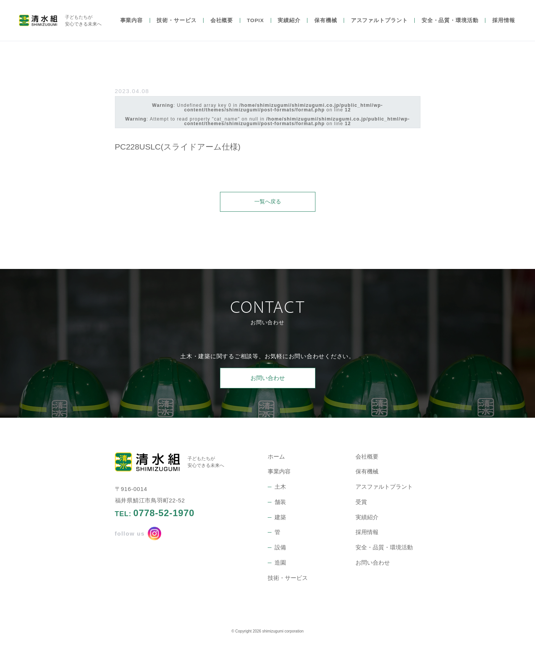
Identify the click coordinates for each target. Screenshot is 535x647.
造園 (280, 563)
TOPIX (255, 25)
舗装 (280, 502)
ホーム (276, 457)
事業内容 (131, 25)
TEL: (155, 513)
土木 (280, 487)
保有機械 (325, 25)
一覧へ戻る (267, 201)
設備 (280, 548)
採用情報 (503, 25)
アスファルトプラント (379, 25)
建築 (280, 518)
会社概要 (221, 25)
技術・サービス (176, 25)
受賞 (361, 502)
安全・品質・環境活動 (450, 25)
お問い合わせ (268, 378)
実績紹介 (289, 25)
